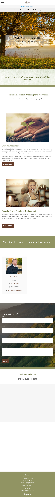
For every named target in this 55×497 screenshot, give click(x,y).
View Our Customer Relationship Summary (27, 10)
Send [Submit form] (5, 361)
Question (4, 347)
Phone (3, 337)
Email (3, 327)
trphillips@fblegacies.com (15, 290)
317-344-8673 (29, 478)
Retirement (27, 496)
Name (3, 316)
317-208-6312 (15, 283)
